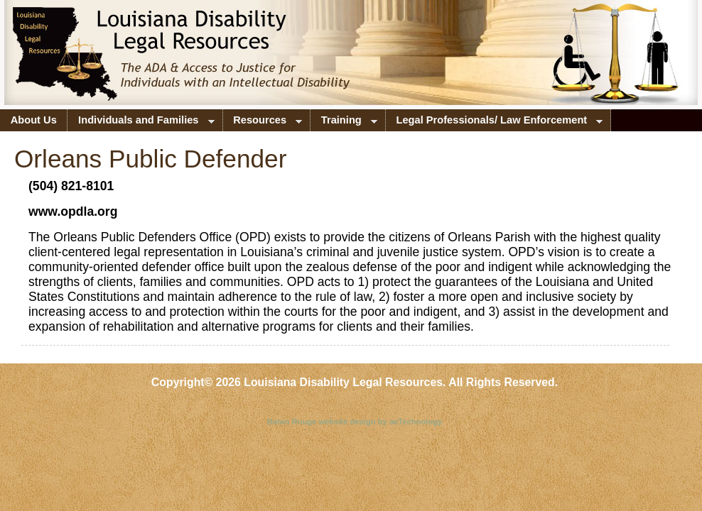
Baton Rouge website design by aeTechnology (355, 421)
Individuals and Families (141, 122)
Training (343, 122)
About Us (34, 120)
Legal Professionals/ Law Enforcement (494, 122)
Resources (263, 122)
